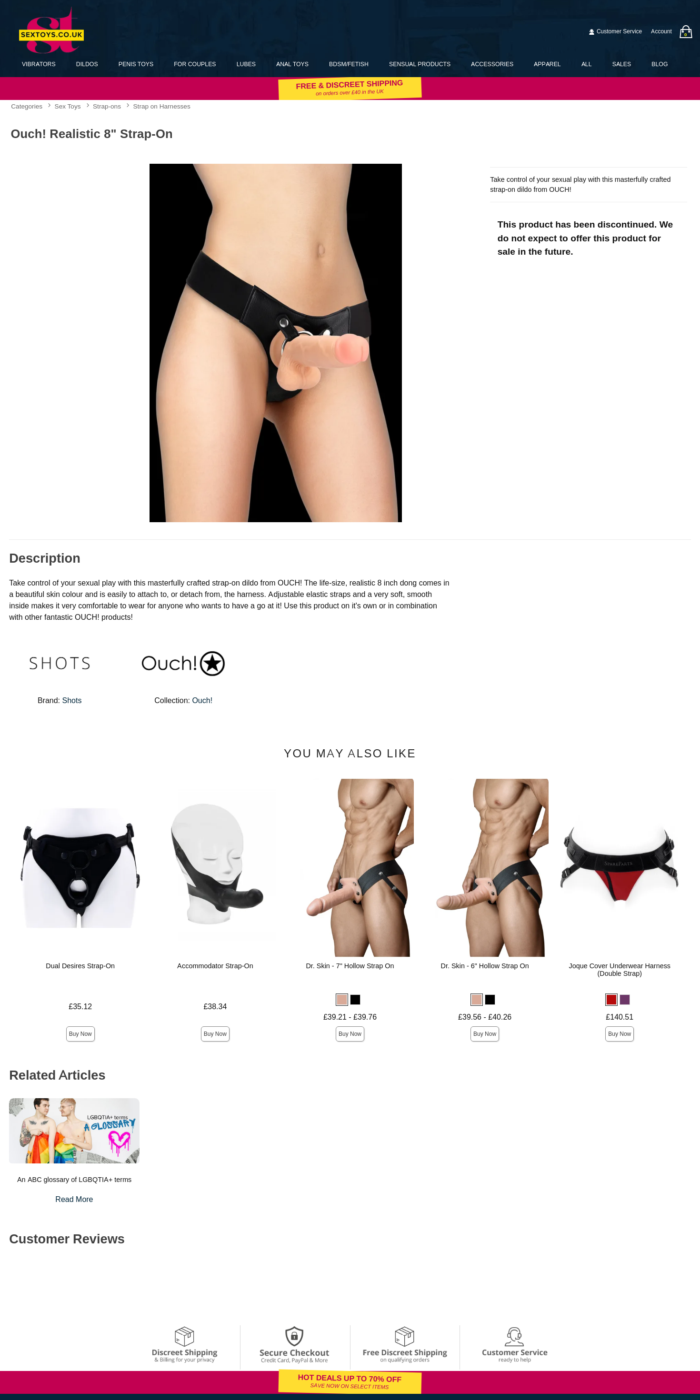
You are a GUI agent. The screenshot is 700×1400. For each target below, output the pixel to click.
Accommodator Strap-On (215, 966)
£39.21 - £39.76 (350, 1017)
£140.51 (619, 1017)
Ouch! (202, 700)
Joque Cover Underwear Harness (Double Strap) (619, 970)
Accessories (492, 64)
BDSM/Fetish (349, 64)
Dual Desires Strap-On (80, 966)
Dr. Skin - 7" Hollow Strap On (350, 966)
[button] (342, 999)
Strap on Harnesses (161, 106)
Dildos (87, 64)
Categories (26, 106)
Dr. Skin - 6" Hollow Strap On (485, 966)
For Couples (195, 64)
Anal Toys (292, 64)
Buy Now (80, 1034)
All (586, 64)
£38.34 (215, 1006)
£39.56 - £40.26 (484, 1017)
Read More (74, 1199)
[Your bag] (686, 32)
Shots (72, 700)
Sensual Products (419, 64)
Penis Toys (136, 64)
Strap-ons (107, 106)
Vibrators (39, 64)
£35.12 (80, 1006)
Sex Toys (68, 106)
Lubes (246, 64)
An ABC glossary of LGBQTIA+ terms (74, 1179)
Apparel (547, 64)
